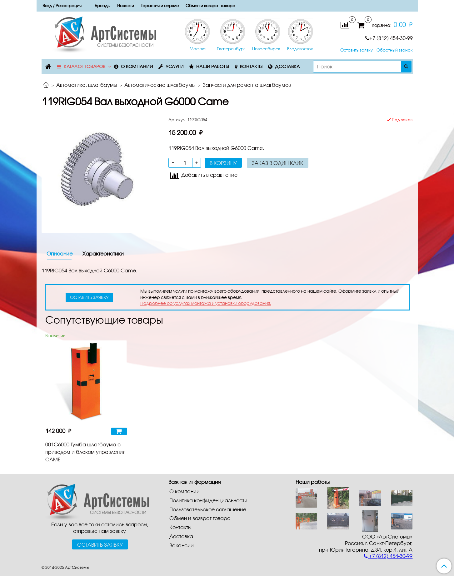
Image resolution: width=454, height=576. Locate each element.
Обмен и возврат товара (210, 5)
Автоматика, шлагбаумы (86, 85)
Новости (125, 5)
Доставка (287, 66)
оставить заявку (89, 297)
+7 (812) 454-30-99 (389, 38)
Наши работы (212, 66)
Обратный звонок (395, 50)
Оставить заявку (356, 50)
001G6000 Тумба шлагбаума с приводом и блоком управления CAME (85, 451)
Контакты (251, 66)
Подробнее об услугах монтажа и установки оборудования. (205, 303)
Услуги (174, 66)
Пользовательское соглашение (207, 509)
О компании (137, 66)
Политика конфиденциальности (208, 500)
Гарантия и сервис (160, 5)
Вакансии (181, 545)
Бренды (102, 5)
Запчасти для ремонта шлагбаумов (247, 85)
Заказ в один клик (277, 163)
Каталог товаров (85, 66)
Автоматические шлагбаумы (160, 85)
